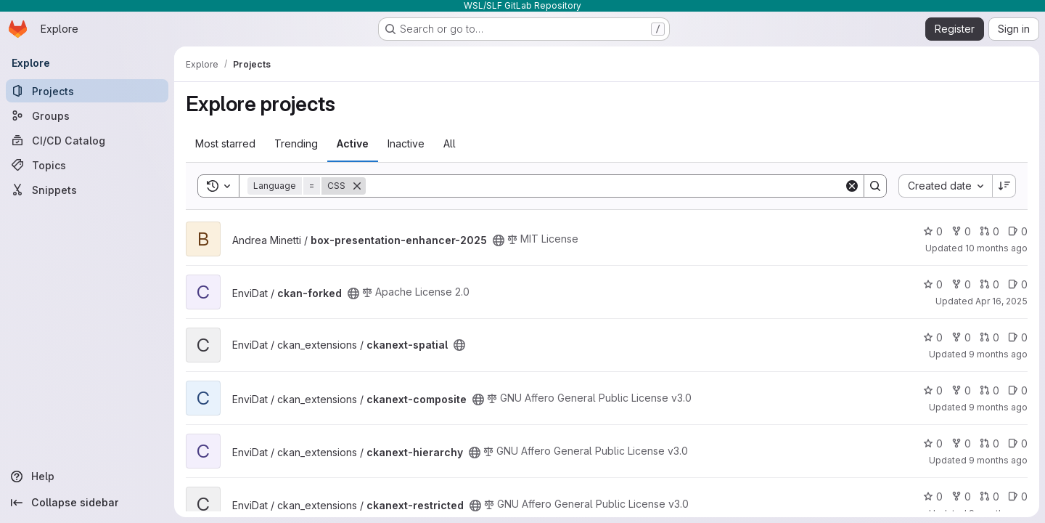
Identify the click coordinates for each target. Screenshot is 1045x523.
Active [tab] (353, 143)
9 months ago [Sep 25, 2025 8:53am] (998, 407)
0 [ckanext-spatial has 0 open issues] (1018, 337)
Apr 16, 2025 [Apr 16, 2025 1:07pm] (1001, 301)
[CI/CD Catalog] (87, 140)
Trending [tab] (296, 143)
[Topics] (87, 165)
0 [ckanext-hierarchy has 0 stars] (933, 443)
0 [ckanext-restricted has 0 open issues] (1018, 496)
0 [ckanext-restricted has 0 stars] (933, 496)
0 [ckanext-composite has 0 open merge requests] (989, 390)
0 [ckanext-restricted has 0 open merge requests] (989, 496)
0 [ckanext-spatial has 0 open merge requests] (989, 337)
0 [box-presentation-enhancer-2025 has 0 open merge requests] (989, 231)
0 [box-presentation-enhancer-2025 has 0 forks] (961, 231)
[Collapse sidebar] (87, 502)
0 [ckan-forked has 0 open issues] (1018, 284)
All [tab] (449, 143)
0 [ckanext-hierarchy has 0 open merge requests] (989, 443)
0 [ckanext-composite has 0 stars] (933, 390)
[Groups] (87, 115)
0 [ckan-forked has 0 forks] (961, 284)
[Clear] (852, 186)
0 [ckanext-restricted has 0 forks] (961, 496)
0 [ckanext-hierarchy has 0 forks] (961, 443)
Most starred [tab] (225, 143)
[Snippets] (87, 189)
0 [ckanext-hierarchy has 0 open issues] (1018, 443)
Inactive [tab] (406, 143)
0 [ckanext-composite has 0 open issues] (1018, 390)
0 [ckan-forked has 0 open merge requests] (989, 284)
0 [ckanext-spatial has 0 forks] (961, 337)
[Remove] (357, 186)
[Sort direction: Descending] (1004, 186)
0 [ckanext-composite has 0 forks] (961, 390)
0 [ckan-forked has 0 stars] (933, 284)
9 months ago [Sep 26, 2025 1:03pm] (998, 460)
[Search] (605, 186)
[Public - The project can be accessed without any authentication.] (498, 240)
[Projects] (87, 90)
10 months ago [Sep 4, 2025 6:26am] (996, 248)
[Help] (87, 476)
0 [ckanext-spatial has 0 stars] (933, 337)
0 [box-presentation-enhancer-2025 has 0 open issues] (1018, 231)
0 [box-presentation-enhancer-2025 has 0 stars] (933, 231)
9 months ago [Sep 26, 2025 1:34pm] (998, 354)
